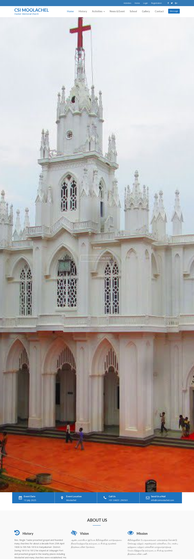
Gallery (146, 11)
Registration (156, 3)
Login (145, 3)
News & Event (117, 11)
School (133, 11)
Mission (142, 534)
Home (137, 3)
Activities (127, 3)
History (83, 11)
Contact (159, 11)
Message (174, 11)
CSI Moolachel (31, 10)
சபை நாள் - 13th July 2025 (97, 257)
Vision (84, 533)
